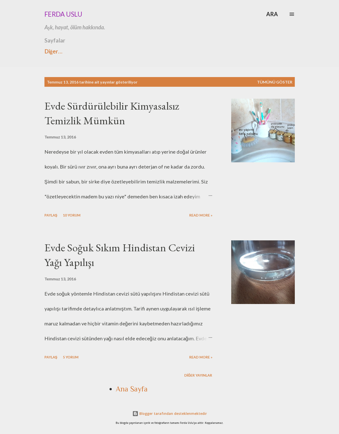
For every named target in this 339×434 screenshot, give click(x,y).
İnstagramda (116, 51)
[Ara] (272, 14)
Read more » (200, 215)
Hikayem (158, 51)
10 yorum (71, 215)
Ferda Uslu (63, 14)
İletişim (193, 51)
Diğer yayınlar (198, 375)
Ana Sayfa (230, 51)
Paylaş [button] (50, 215)
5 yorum (70, 357)
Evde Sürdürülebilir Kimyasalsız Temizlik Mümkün (111, 113)
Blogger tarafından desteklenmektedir (169, 413)
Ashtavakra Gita (64, 51)
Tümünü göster (274, 82)
